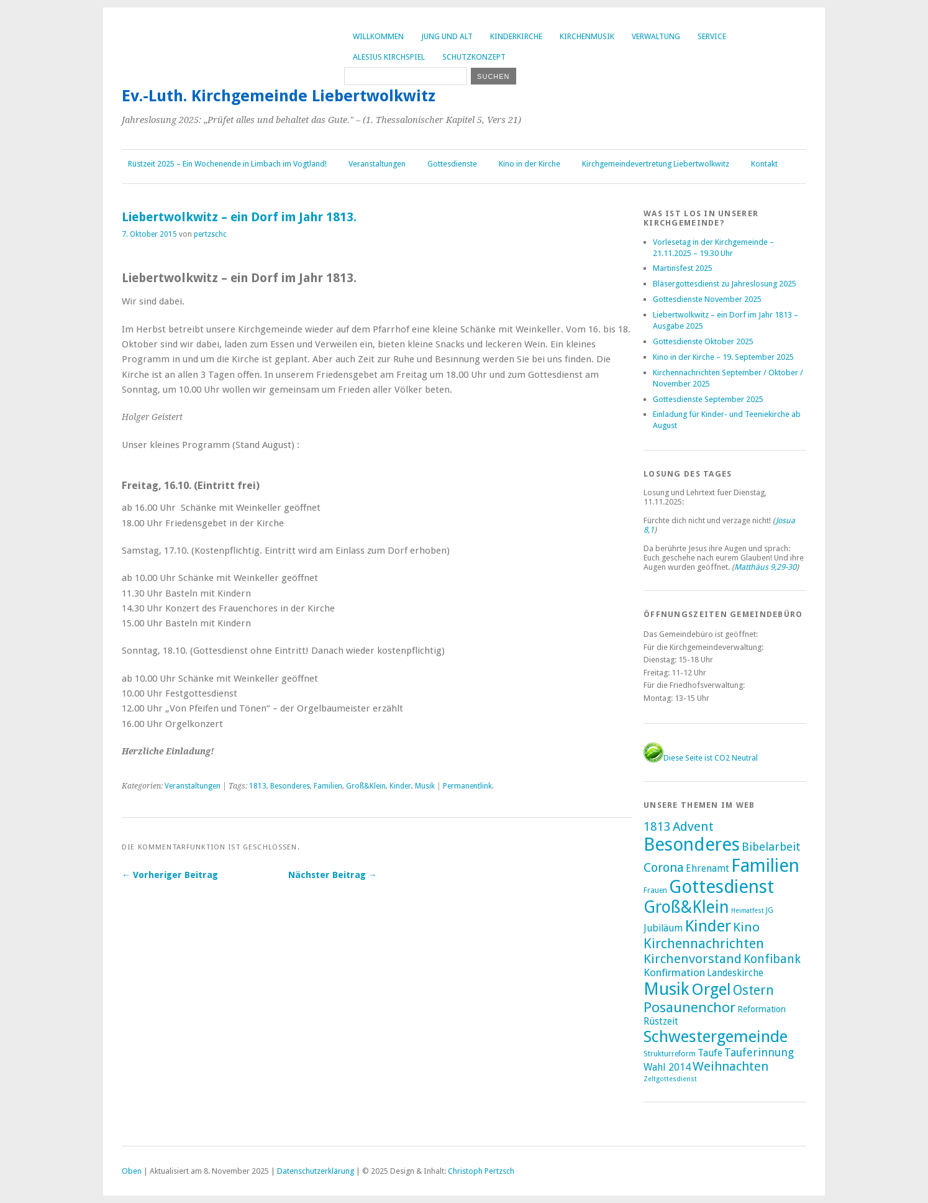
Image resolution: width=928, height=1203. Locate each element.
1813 (257, 786)
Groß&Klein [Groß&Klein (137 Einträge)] (686, 907)
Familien (328, 786)
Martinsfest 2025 (682, 268)
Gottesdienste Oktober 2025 (703, 341)
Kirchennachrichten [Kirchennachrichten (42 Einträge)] (704, 943)
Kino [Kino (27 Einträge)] (746, 927)
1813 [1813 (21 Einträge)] (657, 827)
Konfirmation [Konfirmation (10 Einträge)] (674, 972)
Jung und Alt (447, 36)
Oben (132, 1171)
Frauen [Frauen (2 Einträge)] (655, 890)
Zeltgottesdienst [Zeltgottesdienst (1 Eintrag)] (670, 1079)
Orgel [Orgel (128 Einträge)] (711, 989)
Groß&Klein (366, 786)
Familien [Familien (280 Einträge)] (765, 865)
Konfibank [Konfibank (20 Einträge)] (772, 959)
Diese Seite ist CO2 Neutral (701, 757)
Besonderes (290, 786)
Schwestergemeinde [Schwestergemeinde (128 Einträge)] (716, 1036)
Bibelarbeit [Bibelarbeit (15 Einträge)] (771, 846)
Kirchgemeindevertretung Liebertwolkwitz (655, 163)
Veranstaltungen (377, 163)
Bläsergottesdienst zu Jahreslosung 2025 (724, 283)
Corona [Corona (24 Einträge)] (664, 867)
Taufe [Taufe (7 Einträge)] (710, 1053)
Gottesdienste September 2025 (708, 399)
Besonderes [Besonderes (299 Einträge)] (692, 844)
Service (712, 36)
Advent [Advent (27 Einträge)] (693, 826)
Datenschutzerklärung (315, 1171)
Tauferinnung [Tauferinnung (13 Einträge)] (759, 1052)
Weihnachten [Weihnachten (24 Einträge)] (730, 1066)
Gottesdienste (452, 163)
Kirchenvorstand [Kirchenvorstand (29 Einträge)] (693, 958)
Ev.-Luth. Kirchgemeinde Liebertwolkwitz (278, 95)
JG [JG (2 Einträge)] (769, 910)
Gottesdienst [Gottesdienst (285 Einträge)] (721, 886)
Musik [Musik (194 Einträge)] (666, 989)
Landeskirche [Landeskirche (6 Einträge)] (735, 973)
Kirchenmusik (587, 36)
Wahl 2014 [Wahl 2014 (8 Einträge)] (667, 1067)
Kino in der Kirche (529, 163)
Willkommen (378, 36)
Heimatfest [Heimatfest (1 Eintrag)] (747, 911)
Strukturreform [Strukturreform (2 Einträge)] (670, 1054)
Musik (425, 786)
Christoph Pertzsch (481, 1171)
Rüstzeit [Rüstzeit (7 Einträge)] (661, 1021)
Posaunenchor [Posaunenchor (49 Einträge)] (689, 1007)
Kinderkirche (516, 36)
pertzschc (210, 234)
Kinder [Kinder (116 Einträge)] (708, 926)
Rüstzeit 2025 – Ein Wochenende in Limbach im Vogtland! (227, 163)
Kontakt (764, 163)
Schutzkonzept (474, 57)
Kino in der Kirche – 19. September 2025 (723, 357)
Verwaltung (656, 36)
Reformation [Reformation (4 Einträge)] (761, 1009)
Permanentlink (467, 786)
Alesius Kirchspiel (389, 57)
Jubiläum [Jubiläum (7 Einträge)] (663, 928)
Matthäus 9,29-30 (765, 567)
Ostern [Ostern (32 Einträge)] (753, 990)
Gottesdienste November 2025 (707, 299)
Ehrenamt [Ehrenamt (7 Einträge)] (707, 868)
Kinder (400, 786)
